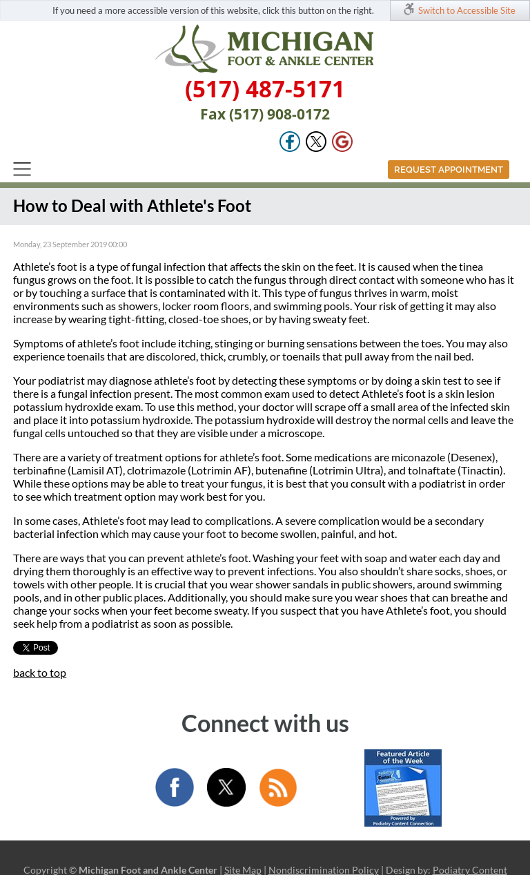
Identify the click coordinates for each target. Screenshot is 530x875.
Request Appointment (448, 169)
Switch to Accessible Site (467, 10)
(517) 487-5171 (265, 88)
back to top (39, 672)
